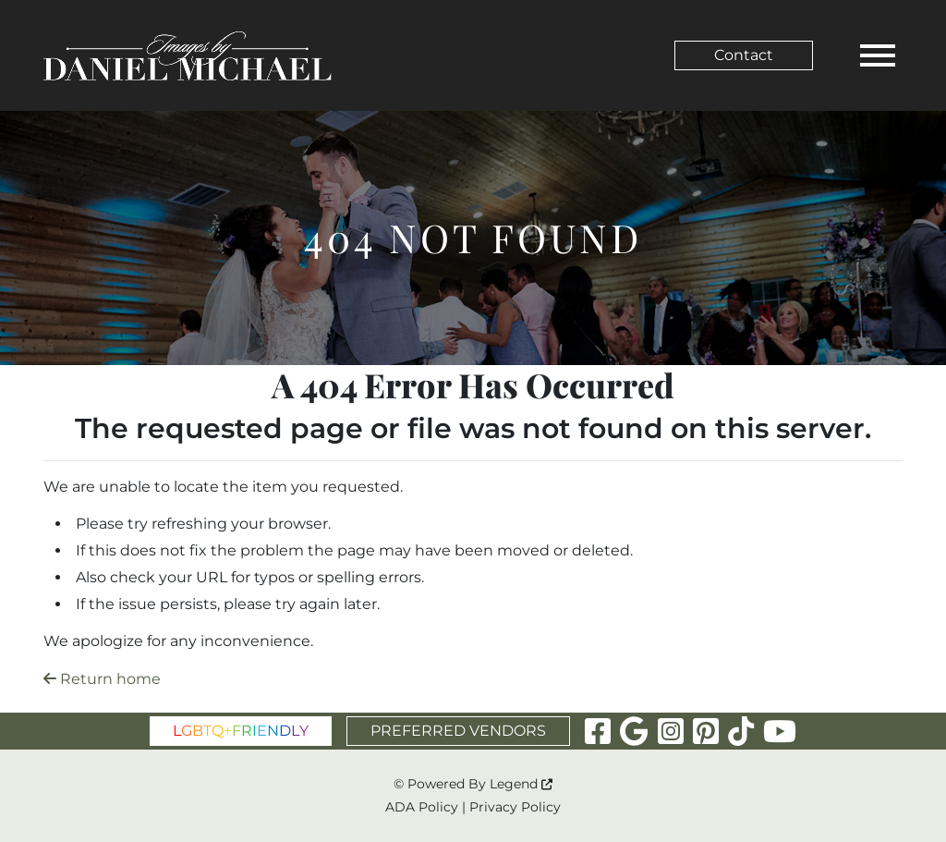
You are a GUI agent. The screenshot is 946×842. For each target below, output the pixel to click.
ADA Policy (421, 807)
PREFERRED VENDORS (458, 730)
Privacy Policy (515, 807)
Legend (521, 783)
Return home (102, 679)
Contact (743, 55)
